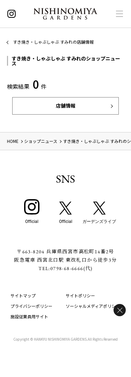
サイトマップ (23, 295)
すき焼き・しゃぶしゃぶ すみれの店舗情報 (53, 42)
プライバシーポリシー (31, 306)
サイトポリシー (80, 295)
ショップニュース (40, 141)
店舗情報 (65, 105)
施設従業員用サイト (29, 316)
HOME (13, 141)
